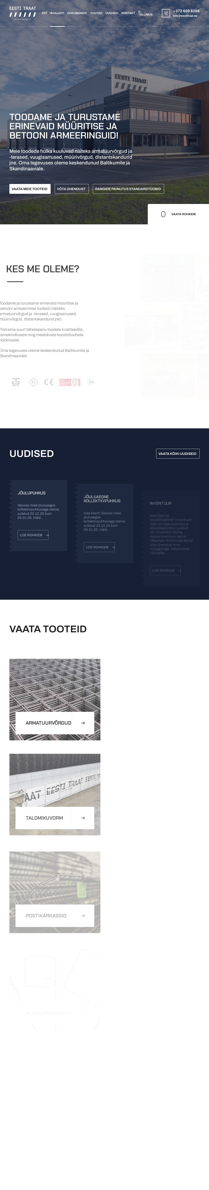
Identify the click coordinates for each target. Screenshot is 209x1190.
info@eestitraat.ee (185, 15)
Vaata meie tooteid (29, 189)
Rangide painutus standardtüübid (128, 189)
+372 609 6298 (186, 11)
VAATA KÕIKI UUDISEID (177, 454)
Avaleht (57, 13)
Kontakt (128, 13)
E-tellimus (145, 13)
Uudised (112, 13)
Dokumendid (77, 13)
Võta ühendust (71, 189)
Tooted (96, 13)
